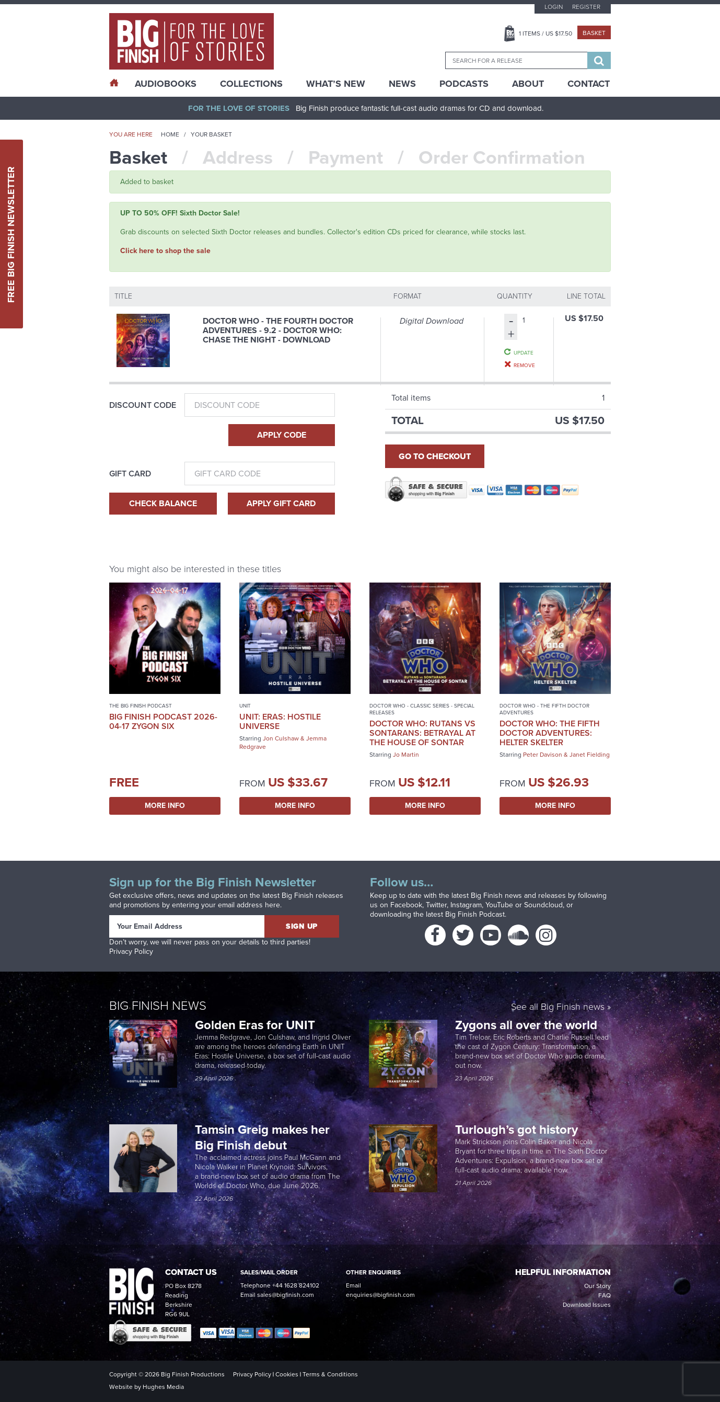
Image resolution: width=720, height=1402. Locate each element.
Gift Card (130, 474)
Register (586, 7)
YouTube (499, 904)
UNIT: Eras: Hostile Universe (280, 721)
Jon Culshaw (281, 738)
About (528, 83)
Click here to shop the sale (165, 250)
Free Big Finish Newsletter (11, 234)
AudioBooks (165, 83)
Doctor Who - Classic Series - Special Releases (421, 709)
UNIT (245, 706)
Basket (594, 33)
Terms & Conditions (330, 1374)
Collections (251, 83)
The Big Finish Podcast (140, 706)
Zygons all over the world (527, 1025)
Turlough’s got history (518, 1129)
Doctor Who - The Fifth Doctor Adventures (544, 709)
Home (170, 134)
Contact (588, 83)
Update (523, 352)
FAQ (604, 1295)
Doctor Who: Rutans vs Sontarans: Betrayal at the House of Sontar (422, 732)
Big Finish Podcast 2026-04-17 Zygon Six (163, 721)
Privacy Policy (131, 951)
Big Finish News (157, 1005)
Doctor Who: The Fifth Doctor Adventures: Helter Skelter (550, 732)
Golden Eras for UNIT (256, 1025)
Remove (524, 365)
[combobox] (516, 60)
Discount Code (142, 405)
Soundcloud (543, 904)
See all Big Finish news (558, 1007)
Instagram (466, 904)
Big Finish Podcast (475, 914)
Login (553, 7)
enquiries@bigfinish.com (380, 1295)
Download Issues (587, 1304)
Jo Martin (406, 754)
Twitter (436, 904)
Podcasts (464, 83)
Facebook (406, 904)
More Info (165, 805)
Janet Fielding (590, 754)
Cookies (286, 1374)
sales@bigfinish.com (285, 1295)
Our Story (597, 1286)
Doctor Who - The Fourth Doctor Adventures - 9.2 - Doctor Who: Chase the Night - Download (278, 330)
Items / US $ (545, 33)
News (402, 83)
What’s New (335, 83)
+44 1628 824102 (295, 1285)
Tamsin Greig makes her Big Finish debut (262, 1137)
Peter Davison (542, 754)
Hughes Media (163, 1387)
